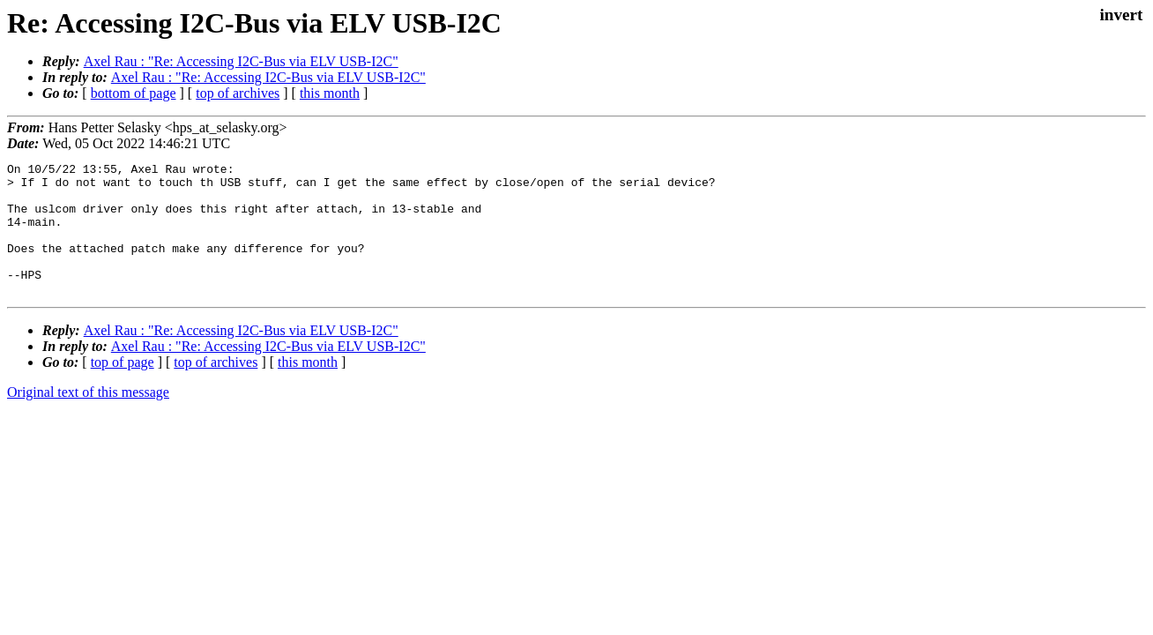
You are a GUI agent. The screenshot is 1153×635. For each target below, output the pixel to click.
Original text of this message (88, 418)
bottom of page (133, 93)
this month (330, 93)
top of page (122, 388)
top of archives (237, 93)
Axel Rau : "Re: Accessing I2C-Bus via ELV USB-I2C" (241, 61)
